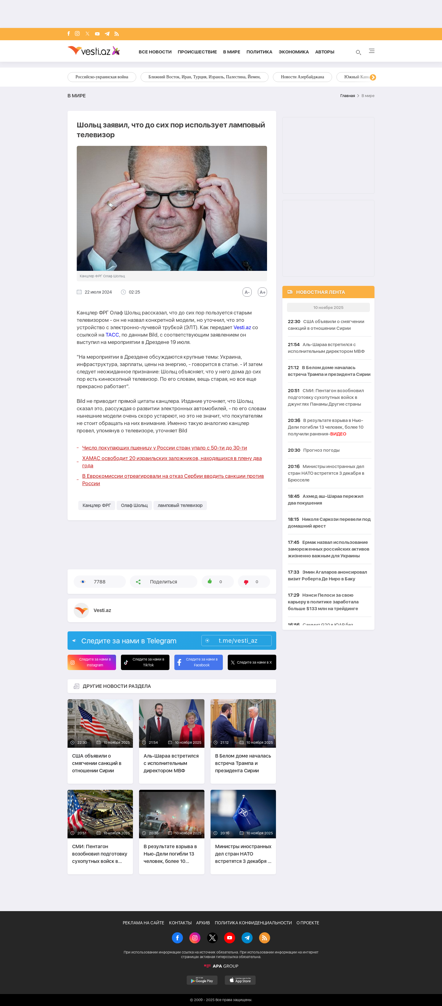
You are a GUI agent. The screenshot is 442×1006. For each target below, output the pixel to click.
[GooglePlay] (202, 980)
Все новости (155, 52)
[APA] (221, 966)
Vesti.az (242, 327)
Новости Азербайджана (302, 77)
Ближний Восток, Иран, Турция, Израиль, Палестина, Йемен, (205, 77)
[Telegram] (107, 34)
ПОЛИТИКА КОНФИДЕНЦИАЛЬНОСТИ (253, 922)
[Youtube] (97, 34)
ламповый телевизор (180, 505)
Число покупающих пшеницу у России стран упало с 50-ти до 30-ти (164, 448)
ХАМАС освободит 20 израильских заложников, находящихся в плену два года (172, 462)
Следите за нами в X (251, 662)
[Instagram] (77, 34)
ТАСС (112, 335)
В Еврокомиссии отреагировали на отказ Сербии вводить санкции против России (173, 479)
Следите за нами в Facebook (197, 662)
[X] (212, 938)
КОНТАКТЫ (180, 922)
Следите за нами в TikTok (144, 662)
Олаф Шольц (134, 505)
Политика (259, 52)
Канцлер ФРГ (97, 505)
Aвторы (324, 52)
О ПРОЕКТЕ (308, 922)
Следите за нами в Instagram (91, 662)
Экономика (294, 52)
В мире (231, 52)
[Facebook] (69, 34)
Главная (347, 95)
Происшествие (197, 52)
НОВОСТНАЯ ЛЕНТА (320, 292)
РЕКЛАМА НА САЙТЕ (143, 922)
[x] (87, 34)
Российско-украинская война (102, 77)
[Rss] (116, 34)
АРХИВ (203, 922)
